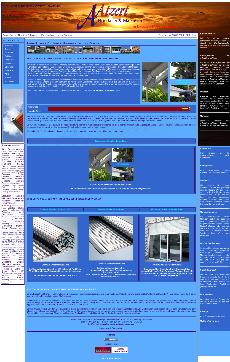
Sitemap (111, 335)
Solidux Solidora (18, 185)
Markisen (9, 53)
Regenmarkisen (220, 125)
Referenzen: (205, 148)
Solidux (21, 151)
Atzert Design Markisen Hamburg (13, 234)
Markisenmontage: (208, 212)
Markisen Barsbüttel (13, 201)
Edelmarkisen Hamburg (8, 204)
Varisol (203, 226)
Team (7, 49)
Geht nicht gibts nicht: (210, 243)
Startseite (9, 45)
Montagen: (224, 248)
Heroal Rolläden (18, 255)
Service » (9, 63)
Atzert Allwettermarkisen (15, 216)
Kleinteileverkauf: (208, 270)
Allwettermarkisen (216, 79)
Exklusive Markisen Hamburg (13, 168)
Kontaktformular (221, 43)
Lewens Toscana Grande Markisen (13, 250)
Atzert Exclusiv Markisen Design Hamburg (13, 150)
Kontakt (8, 77)
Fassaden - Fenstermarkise (13, 265)
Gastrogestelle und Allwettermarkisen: (214, 57)
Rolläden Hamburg (13, 157)
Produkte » (9, 60)
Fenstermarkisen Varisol (17, 223)
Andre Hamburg (7, 237)
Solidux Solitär (13, 192)
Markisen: (204, 116)
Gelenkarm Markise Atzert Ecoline (13, 227)
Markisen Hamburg (11, 153)
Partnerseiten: (206, 294)
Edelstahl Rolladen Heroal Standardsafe (13, 212)
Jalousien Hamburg (13, 196)
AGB (7, 74)
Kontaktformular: (208, 34)
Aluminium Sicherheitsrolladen (167, 265)
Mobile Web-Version (209, 321)
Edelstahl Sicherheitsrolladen (55, 265)
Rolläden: (204, 92)
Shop (214, 282)
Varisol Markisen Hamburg (13, 241)
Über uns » (9, 67)
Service (211, 204)
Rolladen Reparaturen (13, 159)
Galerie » (9, 70)
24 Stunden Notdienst (13, 154)
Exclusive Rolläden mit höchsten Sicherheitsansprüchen (64, 199)
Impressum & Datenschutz (111, 328)
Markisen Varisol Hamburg (13, 232)
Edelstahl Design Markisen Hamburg (13, 258)
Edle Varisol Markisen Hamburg (13, 243)
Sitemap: (204, 312)
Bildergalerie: (206, 165)
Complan (220, 84)
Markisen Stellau (9, 245)
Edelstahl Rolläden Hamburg (13, 179)
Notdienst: (205, 180)
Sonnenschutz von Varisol (17, 239)
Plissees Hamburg (17, 166)
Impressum (9, 81)
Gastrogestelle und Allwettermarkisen (214, 64)
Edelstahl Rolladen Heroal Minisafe (13, 209)
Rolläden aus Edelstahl (214, 96)
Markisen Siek (19, 194)
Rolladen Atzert (12, 40)
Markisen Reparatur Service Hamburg (13, 174)
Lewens (225, 226)
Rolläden (8, 56)
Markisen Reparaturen (8, 170)
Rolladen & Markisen (105, 90)
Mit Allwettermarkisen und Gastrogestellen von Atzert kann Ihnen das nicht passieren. (111, 189)
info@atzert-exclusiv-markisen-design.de (115, 324)
